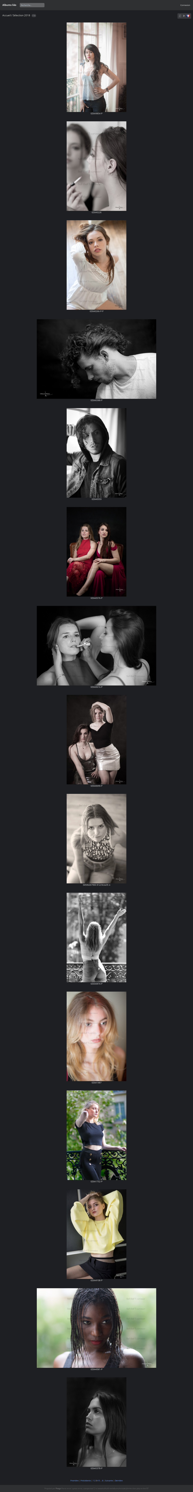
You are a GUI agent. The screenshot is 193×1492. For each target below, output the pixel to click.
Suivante (109, 1480)
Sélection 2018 (21, 15)
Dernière (119, 1480)
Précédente (86, 1480)
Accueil (6, 15)
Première (74, 1480)
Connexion (185, 5)
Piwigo (58, 1488)
